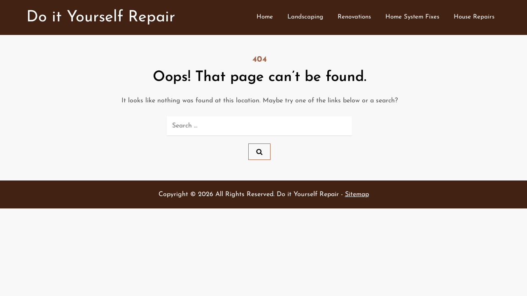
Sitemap (357, 194)
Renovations (354, 17)
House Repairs (474, 17)
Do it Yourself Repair (100, 17)
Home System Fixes (412, 17)
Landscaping (305, 17)
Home (265, 17)
